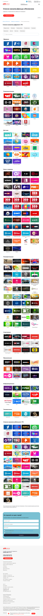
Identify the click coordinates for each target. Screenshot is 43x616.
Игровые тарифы (6, 580)
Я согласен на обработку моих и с (19, 530)
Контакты (5, 567)
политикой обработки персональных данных (27, 530)
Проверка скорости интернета (9, 599)
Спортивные (33, 28)
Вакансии (5, 570)
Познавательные (27, 28)
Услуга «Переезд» (6, 597)
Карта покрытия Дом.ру (8, 564)
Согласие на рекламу (12, 609)
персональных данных (17, 530)
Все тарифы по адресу (7, 579)
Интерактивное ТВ (7, 591)
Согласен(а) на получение (13, 532)
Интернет (5, 585)
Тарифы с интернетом (7, 575)
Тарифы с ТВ (5, 577)
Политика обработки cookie (22, 609)
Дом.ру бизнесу (6, 568)
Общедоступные (6, 28)
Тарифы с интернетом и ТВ (8, 576)
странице (29, 610)
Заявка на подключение (8, 600)
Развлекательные (19, 28)
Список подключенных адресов (9, 563)
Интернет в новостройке (8, 587)
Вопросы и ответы (7, 603)
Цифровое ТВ (6, 589)
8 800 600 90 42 (24, 4)
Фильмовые (13, 28)
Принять (33, 613)
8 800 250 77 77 (7, 552)
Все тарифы (5, 573)
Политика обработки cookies (19, 614)
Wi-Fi (4, 584)
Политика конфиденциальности (33, 607)
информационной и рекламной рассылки (17, 532)
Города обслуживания (7, 561)
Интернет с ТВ (6, 588)
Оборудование (6, 596)
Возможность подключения (8, 601)
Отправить (21, 535)
